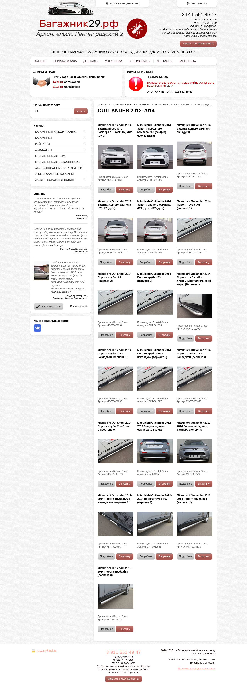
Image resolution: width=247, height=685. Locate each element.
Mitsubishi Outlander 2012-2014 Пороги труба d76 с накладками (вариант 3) (115, 499)
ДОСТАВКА (91, 61)
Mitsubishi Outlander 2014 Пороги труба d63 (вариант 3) (154, 277)
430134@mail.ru (47, 650)
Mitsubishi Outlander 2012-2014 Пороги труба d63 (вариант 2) (194, 499)
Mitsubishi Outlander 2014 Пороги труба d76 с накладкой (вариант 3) (193, 353)
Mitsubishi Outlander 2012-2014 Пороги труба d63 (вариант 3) (115, 572)
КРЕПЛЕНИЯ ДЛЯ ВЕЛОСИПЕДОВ (57, 161)
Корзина (196, 3)
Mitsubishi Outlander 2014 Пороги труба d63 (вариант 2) (114, 277)
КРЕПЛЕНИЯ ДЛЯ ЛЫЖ (50, 155)
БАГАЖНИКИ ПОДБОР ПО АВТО (55, 131)
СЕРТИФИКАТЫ (139, 61)
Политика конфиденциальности (196, 668)
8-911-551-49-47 (199, 14)
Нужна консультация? (124, 3)
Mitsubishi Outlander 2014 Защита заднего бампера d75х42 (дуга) (114, 205)
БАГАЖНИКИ (43, 137)
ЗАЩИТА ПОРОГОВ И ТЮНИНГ (55, 179)
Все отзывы (77, 306)
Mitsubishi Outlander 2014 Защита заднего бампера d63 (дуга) (193, 129)
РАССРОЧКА (187, 61)
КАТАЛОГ (40, 61)
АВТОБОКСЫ (43, 149)
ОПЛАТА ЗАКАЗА (65, 61)
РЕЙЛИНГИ (42, 143)
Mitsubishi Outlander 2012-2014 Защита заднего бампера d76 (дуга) (154, 426)
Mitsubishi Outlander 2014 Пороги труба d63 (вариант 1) (193, 205)
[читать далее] (52, 245)
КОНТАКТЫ (164, 61)
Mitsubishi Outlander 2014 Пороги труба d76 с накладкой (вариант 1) (114, 353)
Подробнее (106, 189)
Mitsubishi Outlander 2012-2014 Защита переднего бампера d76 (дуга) (194, 426)
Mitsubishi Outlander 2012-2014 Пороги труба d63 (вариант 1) (154, 499)
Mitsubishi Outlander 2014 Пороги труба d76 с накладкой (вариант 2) (154, 353)
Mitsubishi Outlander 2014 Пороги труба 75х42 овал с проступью (114, 426)
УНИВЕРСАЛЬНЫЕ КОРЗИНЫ (54, 173)
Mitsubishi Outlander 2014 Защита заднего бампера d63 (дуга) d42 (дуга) (154, 205)
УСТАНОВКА (113, 61)
